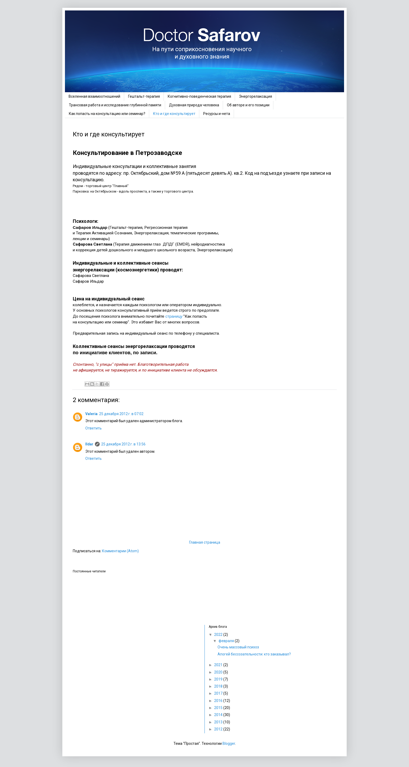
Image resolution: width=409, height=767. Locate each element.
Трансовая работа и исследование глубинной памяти (115, 105)
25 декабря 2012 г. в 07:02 (121, 414)
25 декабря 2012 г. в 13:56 (123, 444)
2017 (218, 693)
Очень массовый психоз (238, 647)
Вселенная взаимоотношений (94, 96)
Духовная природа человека (194, 105)
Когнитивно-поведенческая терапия (199, 96)
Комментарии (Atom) (120, 551)
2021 (218, 665)
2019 (218, 679)
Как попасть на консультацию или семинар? (107, 114)
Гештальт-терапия (144, 96)
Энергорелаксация (255, 96)
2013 (218, 722)
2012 (218, 729)
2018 (218, 686)
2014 (218, 715)
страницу (173, 316)
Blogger (228, 743)
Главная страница (204, 542)
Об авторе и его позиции (248, 105)
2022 (218, 634)
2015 (218, 708)
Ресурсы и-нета (216, 114)
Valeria (91, 414)
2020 (218, 672)
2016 (218, 701)
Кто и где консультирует (174, 114)
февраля (227, 641)
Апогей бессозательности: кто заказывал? (254, 654)
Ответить (93, 428)
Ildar (89, 444)
